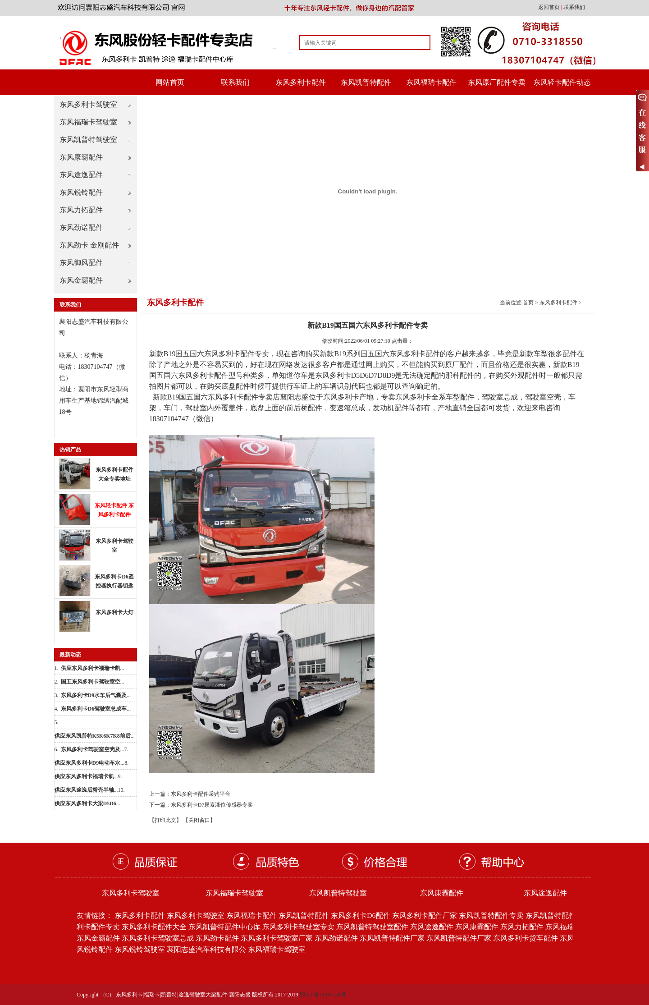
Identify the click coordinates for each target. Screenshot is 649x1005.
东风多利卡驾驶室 (88, 104)
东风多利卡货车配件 (525, 938)
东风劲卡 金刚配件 (89, 245)
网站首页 (169, 82)
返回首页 (549, 7)
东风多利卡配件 (300, 82)
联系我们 (574, 7)
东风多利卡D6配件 (360, 915)
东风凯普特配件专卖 (491, 915)
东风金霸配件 (81, 280)
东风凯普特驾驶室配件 (372, 927)
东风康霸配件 (81, 157)
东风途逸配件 (81, 175)
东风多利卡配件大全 (154, 927)
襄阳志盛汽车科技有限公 (206, 949)
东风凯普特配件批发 (558, 915)
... (92, 668)
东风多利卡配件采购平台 (200, 794)
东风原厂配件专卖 (497, 82)
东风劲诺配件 (81, 227)
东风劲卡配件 (217, 938)
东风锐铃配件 (81, 192)
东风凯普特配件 (366, 82)
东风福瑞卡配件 (431, 82)
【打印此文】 (165, 820)
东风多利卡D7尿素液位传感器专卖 (212, 805)
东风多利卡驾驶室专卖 (298, 927)
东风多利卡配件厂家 (424, 915)
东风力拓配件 (81, 210)
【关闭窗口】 (199, 820)
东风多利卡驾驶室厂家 (277, 938)
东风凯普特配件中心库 (224, 927)
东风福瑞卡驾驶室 (88, 122)
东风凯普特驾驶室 (88, 139)
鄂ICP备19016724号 (323, 994)
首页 (528, 302)
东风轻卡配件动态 (562, 82)
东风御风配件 (81, 262)
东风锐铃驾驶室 (139, 949)
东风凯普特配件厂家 (392, 938)
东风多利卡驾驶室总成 (158, 938)
